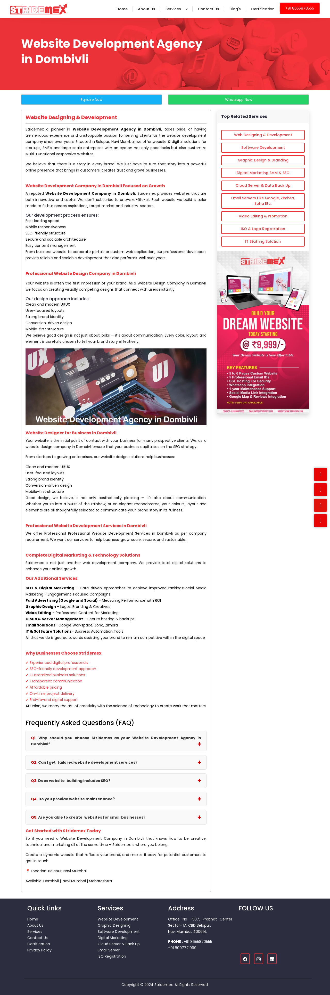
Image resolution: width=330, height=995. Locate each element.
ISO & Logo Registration (263, 228)
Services (177, 9)
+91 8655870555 (299, 8)
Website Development (118, 919)
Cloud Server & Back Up (119, 944)
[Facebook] (245, 958)
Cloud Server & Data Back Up (263, 185)
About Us (146, 9)
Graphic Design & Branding (263, 160)
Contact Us (208, 9)
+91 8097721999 (182, 947)
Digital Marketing (113, 937)
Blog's (235, 9)
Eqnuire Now (91, 99)
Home (122, 9)
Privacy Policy (39, 950)
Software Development (263, 147)
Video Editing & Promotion (263, 216)
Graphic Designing (114, 925)
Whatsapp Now (238, 99)
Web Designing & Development (263, 134)
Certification (263, 9)
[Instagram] (258, 958)
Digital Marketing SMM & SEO (263, 172)
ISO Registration (112, 956)
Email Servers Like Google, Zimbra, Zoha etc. (263, 200)
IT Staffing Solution (263, 241)
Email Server (109, 950)
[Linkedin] (272, 958)
